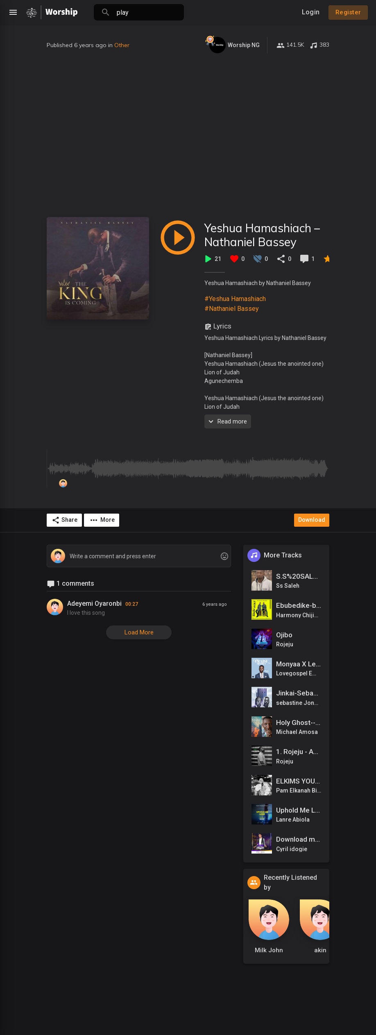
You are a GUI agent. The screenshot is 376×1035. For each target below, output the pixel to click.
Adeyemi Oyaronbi (94, 603)
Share (64, 520)
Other (121, 45)
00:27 (131, 604)
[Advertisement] (188, 135)
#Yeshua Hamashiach (235, 299)
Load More (139, 632)
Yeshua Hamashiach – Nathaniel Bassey (262, 235)
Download (311, 519)
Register (348, 12)
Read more (226, 421)
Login (310, 12)
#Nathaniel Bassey (231, 309)
